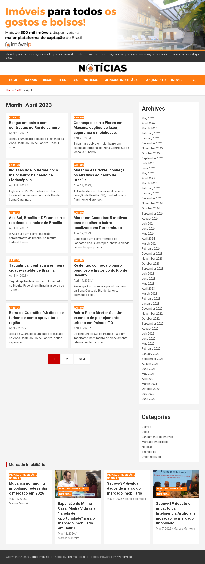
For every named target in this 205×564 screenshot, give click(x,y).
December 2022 (152, 308)
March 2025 (149, 183)
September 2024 (152, 213)
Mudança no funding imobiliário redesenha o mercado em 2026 (28, 488)
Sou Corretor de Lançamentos (106, 54)
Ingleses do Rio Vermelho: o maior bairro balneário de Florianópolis (33, 175)
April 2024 (148, 238)
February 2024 (151, 248)
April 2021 (148, 379)
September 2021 (152, 359)
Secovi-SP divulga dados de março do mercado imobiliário (124, 488)
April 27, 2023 (17, 133)
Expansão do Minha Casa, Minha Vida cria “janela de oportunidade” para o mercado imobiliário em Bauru (76, 515)
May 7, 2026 (163, 528)
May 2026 (148, 118)
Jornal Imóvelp (39, 557)
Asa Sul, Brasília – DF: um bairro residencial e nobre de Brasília (37, 220)
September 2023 (152, 268)
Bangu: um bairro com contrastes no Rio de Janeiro (34, 125)
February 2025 (151, 188)
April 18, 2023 (82, 185)
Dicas (47, 80)
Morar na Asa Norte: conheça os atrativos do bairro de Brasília (99, 175)
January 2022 (150, 354)
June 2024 (148, 228)
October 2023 (151, 263)
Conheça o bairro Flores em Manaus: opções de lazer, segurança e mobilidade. (98, 127)
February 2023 (151, 298)
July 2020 (148, 394)
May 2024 (148, 233)
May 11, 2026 (66, 533)
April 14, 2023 (17, 275)
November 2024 (152, 203)
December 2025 (152, 143)
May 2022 (148, 343)
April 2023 (148, 288)
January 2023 (150, 303)
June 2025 (148, 168)
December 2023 (152, 253)
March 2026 (149, 128)
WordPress (124, 557)
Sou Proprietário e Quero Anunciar (147, 54)
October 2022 (151, 318)
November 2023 (152, 258)
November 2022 (152, 313)
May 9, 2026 (114, 498)
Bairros (30, 80)
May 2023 (148, 283)
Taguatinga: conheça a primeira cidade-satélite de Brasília (36, 268)
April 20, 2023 (82, 138)
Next (82, 359)
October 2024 (151, 208)
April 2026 (148, 123)
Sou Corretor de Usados (70, 54)
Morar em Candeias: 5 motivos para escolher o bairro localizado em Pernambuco (100, 222)
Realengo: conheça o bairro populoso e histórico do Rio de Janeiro (100, 270)
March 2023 (149, 293)
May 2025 (148, 173)
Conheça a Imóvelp (40, 54)
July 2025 (148, 163)
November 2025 (152, 148)
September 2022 (152, 323)
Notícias (91, 80)
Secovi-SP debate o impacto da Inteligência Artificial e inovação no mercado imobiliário (176, 513)
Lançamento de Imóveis (163, 80)
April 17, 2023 (82, 233)
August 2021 (150, 364)
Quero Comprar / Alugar (185, 54)
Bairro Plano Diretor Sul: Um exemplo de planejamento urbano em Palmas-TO (98, 317)
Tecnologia (68, 80)
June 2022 (148, 338)
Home (13, 80)
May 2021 (148, 374)
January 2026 (150, 138)
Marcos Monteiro (19, 503)
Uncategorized (151, 457)
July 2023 (148, 273)
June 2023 (148, 278)
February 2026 (151, 133)
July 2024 (148, 223)
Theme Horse (77, 557)
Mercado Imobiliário (121, 80)
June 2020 (148, 399)
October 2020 (151, 389)
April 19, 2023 (17, 185)
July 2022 (148, 333)
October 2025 (151, 153)
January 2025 (150, 193)
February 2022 (151, 348)
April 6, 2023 (17, 328)
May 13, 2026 (17, 498)
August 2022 (150, 328)
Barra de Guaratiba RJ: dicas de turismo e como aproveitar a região (36, 317)
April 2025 (148, 178)
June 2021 (148, 369)
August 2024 (150, 218)
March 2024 (149, 243)
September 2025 (152, 158)
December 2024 (152, 198)
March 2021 (149, 384)
